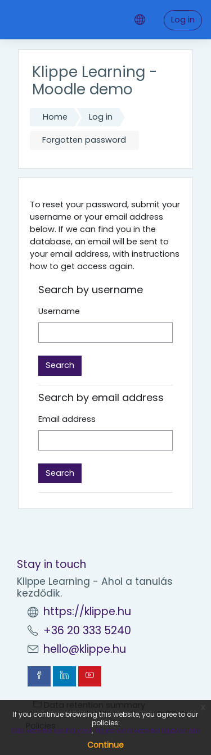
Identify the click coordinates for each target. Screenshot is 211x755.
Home (55, 116)
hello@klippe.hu (84, 649)
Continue (105, 745)
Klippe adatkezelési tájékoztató (147, 730)
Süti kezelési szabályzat (51, 730)
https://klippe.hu (87, 611)
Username (59, 311)
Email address (67, 419)
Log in (183, 19)
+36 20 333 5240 (87, 630)
